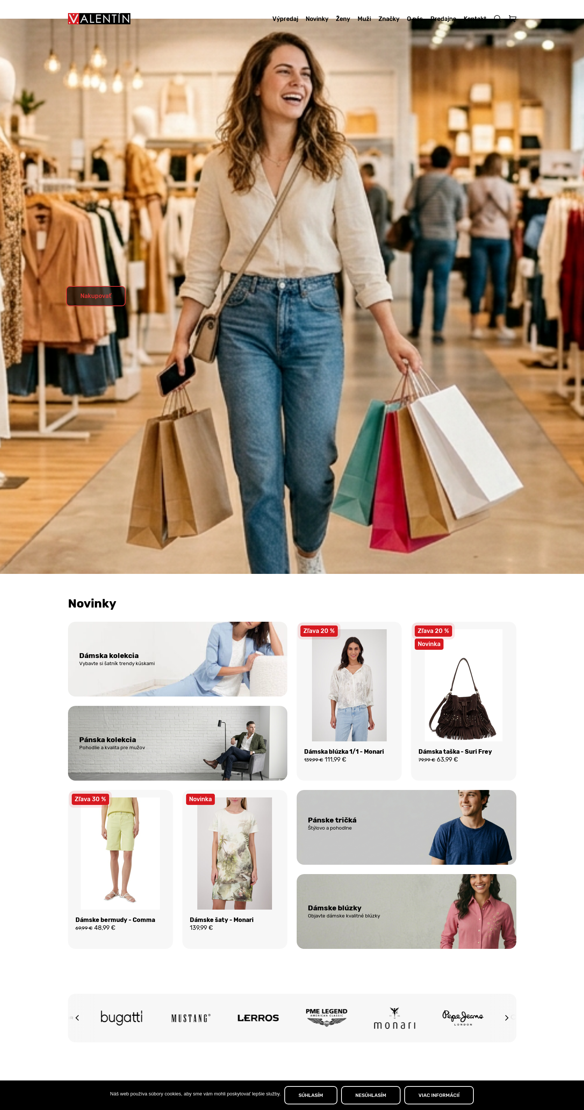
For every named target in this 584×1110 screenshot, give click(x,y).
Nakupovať (95, 314)
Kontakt (475, 18)
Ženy (343, 18)
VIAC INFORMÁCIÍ (439, 1095)
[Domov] (99, 18)
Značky (388, 18)
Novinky (317, 18)
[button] (77, 1040)
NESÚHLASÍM (370, 1095)
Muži (364, 18)
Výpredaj (285, 18)
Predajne (443, 18)
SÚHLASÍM (311, 1095)
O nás (415, 18)
